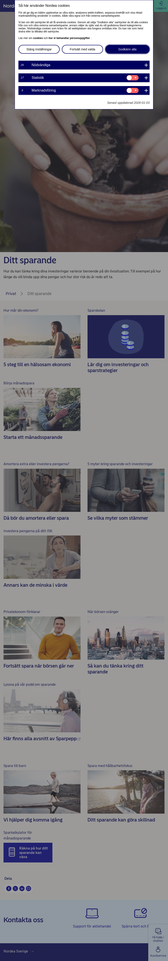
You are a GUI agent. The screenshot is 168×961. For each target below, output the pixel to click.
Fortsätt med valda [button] (82, 49)
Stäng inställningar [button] (39, 49)
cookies (38, 38)
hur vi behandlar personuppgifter (69, 38)
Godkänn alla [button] (127, 49)
